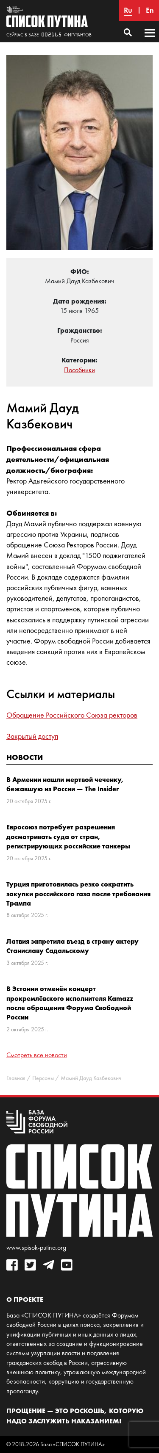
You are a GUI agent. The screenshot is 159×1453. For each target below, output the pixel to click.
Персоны (43, 1078)
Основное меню (149, 41)
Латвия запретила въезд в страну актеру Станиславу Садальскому (72, 946)
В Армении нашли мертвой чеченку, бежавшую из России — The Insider (65, 784)
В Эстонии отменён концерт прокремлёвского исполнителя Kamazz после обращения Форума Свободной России (69, 1002)
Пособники (79, 370)
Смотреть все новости (36, 1055)
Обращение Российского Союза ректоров (71, 715)
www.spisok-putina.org (36, 1247)
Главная (15, 1078)
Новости (24, 757)
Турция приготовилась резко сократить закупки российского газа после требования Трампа (78, 893)
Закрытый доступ (32, 736)
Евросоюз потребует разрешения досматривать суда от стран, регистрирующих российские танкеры (68, 836)
